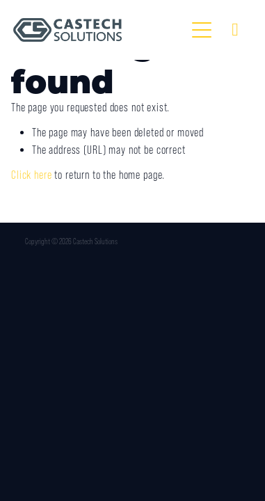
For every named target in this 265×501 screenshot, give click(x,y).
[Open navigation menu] (201, 30)
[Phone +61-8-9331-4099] (235, 30)
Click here (31, 175)
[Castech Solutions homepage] (99, 30)
